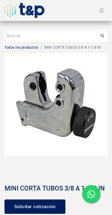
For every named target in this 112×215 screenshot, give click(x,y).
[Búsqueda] (102, 36)
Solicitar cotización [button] (35, 206)
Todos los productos (21, 47)
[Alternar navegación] (102, 10)
